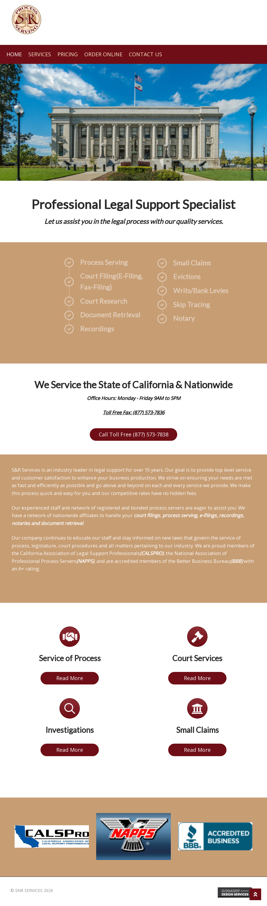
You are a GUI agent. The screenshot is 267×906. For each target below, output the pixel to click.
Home (14, 54)
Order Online (103, 54)
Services (39, 54)
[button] (133, 434)
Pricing (67, 54)
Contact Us (145, 54)
